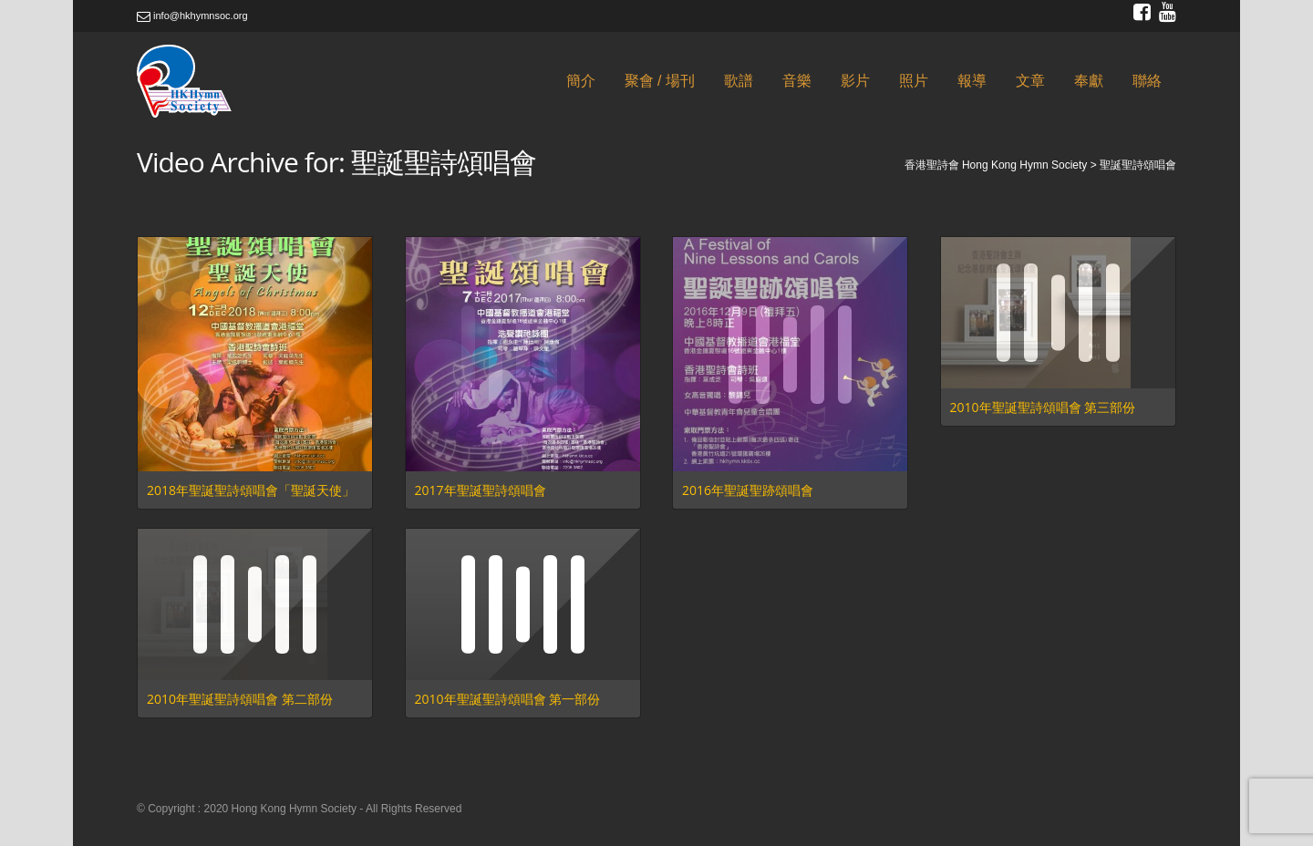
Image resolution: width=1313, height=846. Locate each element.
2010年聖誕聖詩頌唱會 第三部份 (1043, 407)
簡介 (580, 80)
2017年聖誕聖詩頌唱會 (480, 490)
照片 (913, 80)
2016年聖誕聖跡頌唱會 (747, 490)
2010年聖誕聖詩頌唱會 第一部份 (508, 698)
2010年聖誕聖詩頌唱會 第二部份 (240, 698)
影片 (855, 80)
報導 (972, 80)
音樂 (797, 80)
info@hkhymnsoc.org (192, 15)
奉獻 (1088, 80)
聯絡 (1147, 80)
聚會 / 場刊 (660, 80)
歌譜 (738, 80)
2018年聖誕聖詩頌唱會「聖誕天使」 (251, 490)
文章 (1030, 80)
